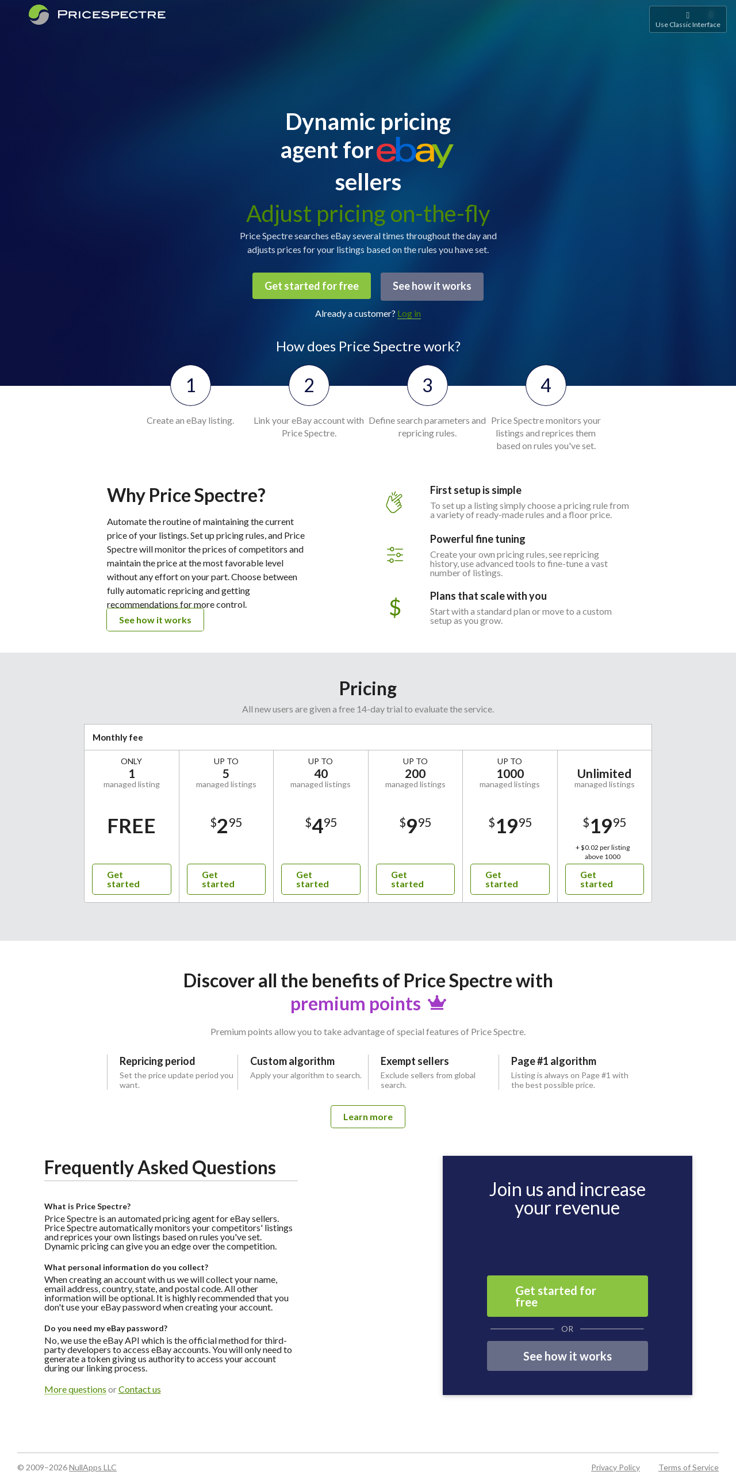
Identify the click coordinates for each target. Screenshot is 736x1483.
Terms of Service (688, 1465)
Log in (409, 311)
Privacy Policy (615, 1465)
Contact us (139, 1387)
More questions (75, 1388)
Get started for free (310, 285)
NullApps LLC (93, 1465)
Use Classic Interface (688, 19)
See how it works (433, 285)
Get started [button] (123, 877)
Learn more (368, 1114)
